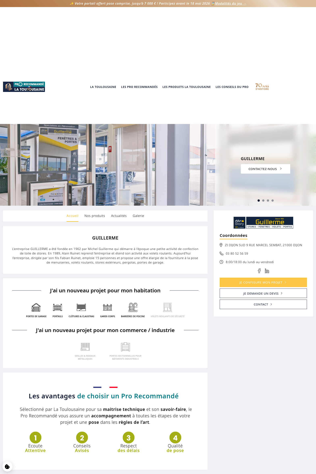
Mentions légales (158, 424)
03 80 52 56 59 (237, 149)
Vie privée (158, 429)
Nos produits (94, 111)
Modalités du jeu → (230, 3)
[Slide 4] (268, 97)
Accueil (72, 111)
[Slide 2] (259, 97)
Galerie (138, 111)
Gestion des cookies (158, 434)
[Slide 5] (272, 97)
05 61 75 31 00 (260, 433)
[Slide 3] (263, 97)
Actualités (119, 111)
